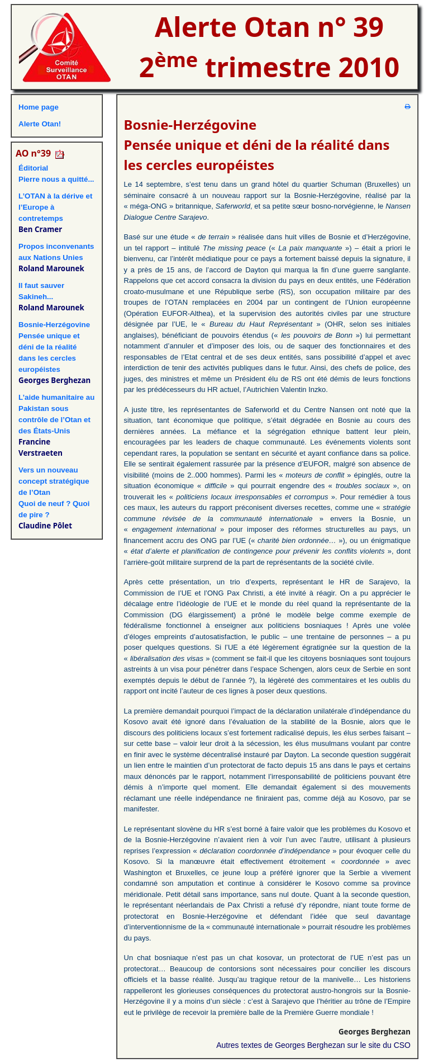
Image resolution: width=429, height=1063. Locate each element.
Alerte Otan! (39, 124)
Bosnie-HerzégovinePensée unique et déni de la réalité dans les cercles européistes (54, 347)
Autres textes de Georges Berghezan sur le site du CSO (313, 1045)
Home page (38, 107)
